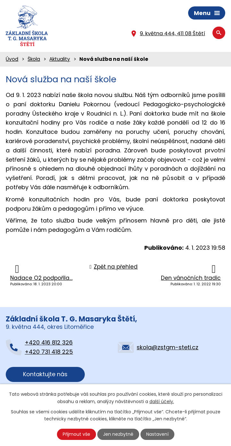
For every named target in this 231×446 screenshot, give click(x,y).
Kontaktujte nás (45, 374)
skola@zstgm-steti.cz (167, 347)
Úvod (12, 59)
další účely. (161, 401)
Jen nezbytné (118, 434)
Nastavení (157, 434)
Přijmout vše (76, 434)
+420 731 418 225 (49, 352)
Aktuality (59, 59)
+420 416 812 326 (49, 342)
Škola (34, 59)
